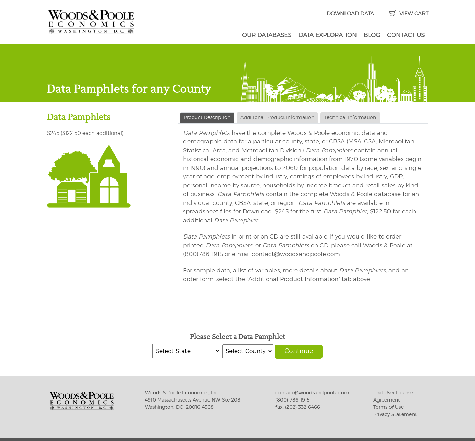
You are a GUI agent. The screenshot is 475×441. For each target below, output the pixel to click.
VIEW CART (408, 13)
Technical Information (350, 117)
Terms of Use (388, 407)
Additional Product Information (277, 117)
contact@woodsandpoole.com (312, 393)
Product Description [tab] (207, 117)
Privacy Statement (395, 414)
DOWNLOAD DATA (350, 13)
